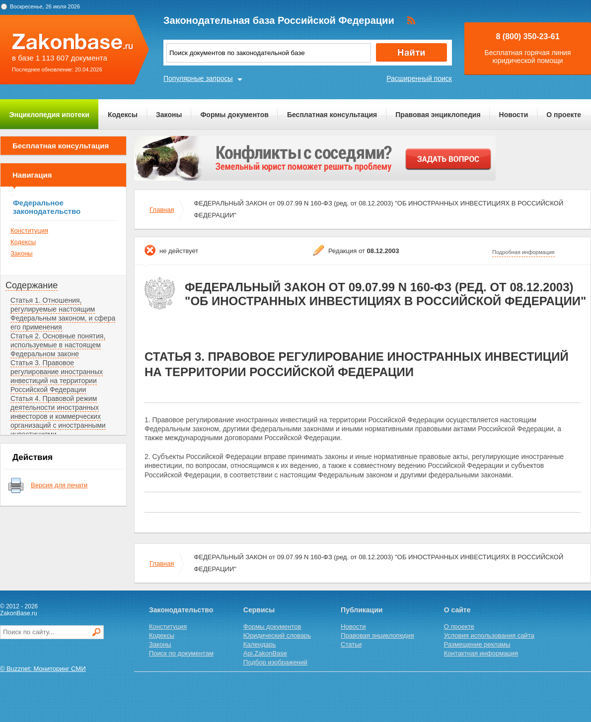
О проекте (563, 115)
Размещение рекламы (477, 644)
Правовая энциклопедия (437, 115)
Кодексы (123, 115)
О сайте (457, 610)
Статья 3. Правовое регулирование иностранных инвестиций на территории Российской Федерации (56, 376)
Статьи (351, 644)
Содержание (31, 285)
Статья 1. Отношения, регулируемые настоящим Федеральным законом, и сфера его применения (62, 313)
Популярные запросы (198, 78)
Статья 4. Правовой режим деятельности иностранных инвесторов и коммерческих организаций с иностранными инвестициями (58, 416)
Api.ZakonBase (265, 653)
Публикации (361, 610)
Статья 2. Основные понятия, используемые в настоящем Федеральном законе (57, 345)
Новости (513, 115)
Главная (161, 209)
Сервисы (259, 610)
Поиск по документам (181, 653)
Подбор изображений (275, 662)
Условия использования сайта (489, 635)
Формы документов (234, 115)
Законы (169, 115)
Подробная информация (523, 252)
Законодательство (181, 610)
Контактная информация (481, 653)
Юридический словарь (277, 635)
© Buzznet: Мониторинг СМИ (43, 668)
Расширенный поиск (419, 78)
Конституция (29, 230)
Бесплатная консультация (332, 115)
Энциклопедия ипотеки (49, 115)
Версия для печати (59, 485)
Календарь (259, 644)
